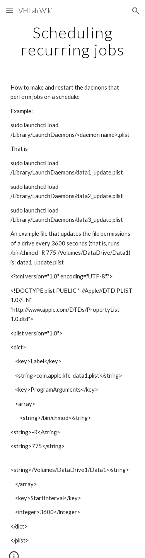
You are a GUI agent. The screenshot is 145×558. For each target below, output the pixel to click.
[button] (9, 10)
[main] (72, 41)
